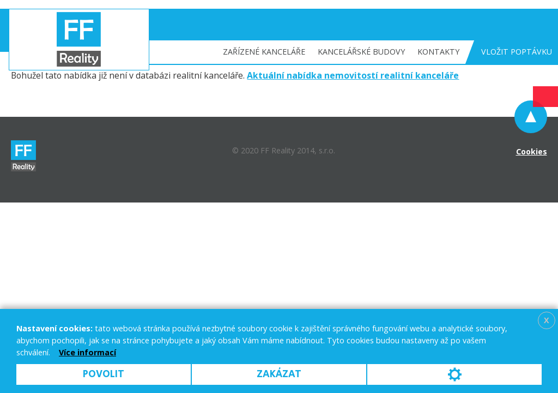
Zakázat (279, 374)
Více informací (87, 352)
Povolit (103, 374)
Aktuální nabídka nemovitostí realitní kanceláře (353, 75)
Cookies (531, 151)
